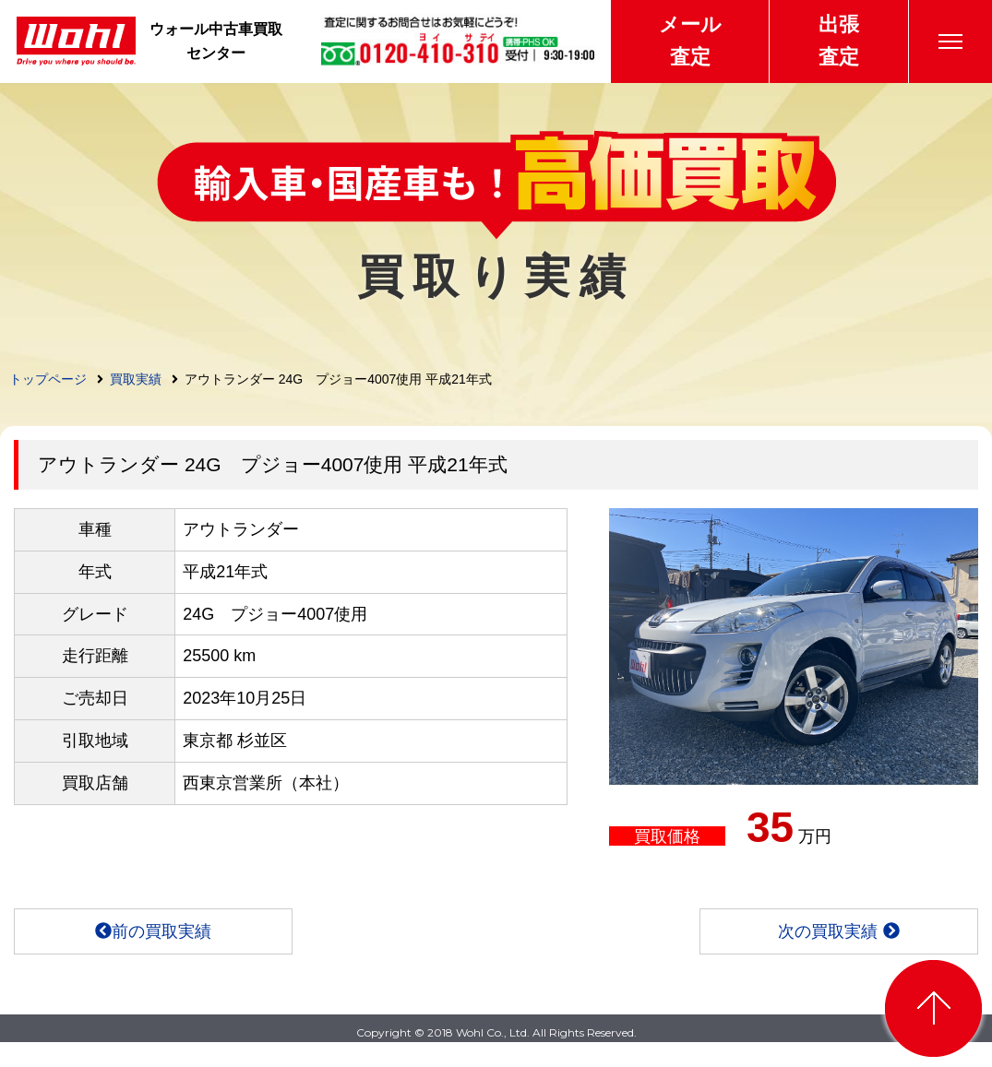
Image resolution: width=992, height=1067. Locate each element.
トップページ (48, 379)
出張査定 (839, 40)
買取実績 (135, 379)
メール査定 (690, 40)
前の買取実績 (153, 931)
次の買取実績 (838, 931)
